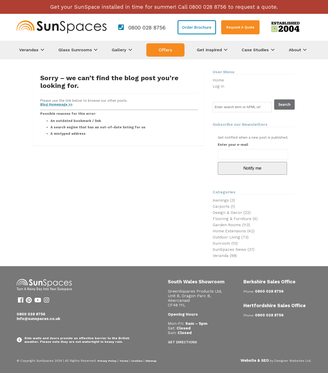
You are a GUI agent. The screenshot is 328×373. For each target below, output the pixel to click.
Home (218, 80)
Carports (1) (224, 206)
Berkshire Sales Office (269, 281)
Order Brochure (196, 27)
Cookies (136, 360)
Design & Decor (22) (232, 212)
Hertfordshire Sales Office (274, 305)
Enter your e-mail (233, 145)
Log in (218, 86)
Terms (123, 360)
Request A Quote (240, 27)
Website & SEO (255, 360)
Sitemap (151, 360)
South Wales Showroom (196, 281)
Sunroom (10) (225, 243)
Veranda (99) (225, 255)
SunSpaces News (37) (233, 249)
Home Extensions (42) (233, 231)
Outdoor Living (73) (231, 237)
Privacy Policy (107, 360)
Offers (165, 50)
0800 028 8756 (147, 28)
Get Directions (182, 342)
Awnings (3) (224, 200)
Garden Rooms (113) (231, 225)
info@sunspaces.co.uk (38, 318)
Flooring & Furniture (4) (235, 218)
